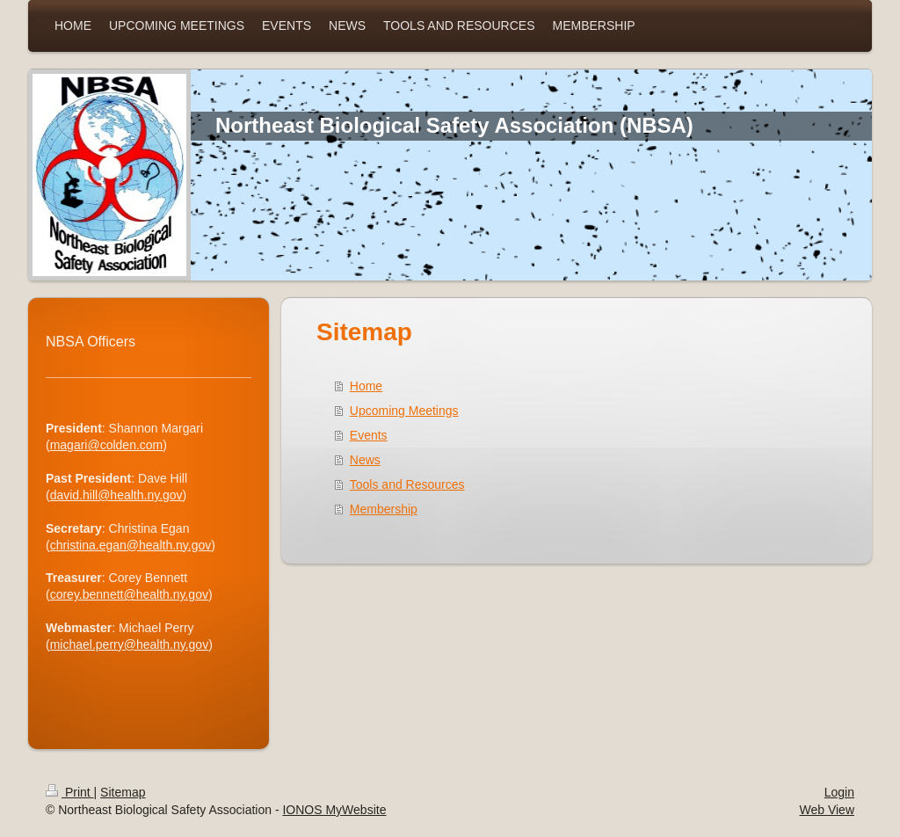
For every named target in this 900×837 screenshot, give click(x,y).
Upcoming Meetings (404, 411)
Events (369, 435)
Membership (383, 509)
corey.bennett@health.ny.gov (129, 594)
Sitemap (122, 792)
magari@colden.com (106, 445)
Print (70, 792)
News (365, 460)
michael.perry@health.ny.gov (129, 644)
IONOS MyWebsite (334, 810)
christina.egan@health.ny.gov (131, 545)
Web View (826, 810)
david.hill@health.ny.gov (116, 495)
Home (366, 386)
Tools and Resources (407, 484)
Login (839, 792)
